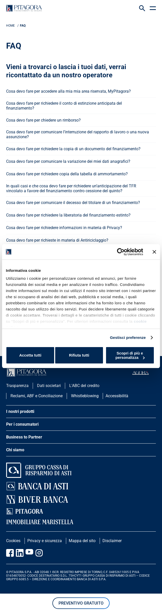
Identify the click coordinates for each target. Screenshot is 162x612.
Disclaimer (112, 540)
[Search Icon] (142, 8)
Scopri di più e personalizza (130, 355)
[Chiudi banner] (154, 252)
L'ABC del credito (84, 385)
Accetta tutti (30, 355)
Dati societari (49, 385)
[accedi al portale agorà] (144, 373)
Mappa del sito (82, 540)
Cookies (13, 540)
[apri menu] (153, 8)
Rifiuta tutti (79, 355)
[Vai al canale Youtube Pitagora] (29, 553)
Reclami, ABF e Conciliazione (36, 395)
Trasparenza (17, 385)
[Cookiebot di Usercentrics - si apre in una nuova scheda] (120, 252)
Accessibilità (117, 395)
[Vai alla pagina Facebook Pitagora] (10, 553)
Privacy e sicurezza (44, 540)
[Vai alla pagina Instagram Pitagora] (39, 553)
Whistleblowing (85, 395)
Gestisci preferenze (128, 337)
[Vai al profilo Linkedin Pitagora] (20, 553)
